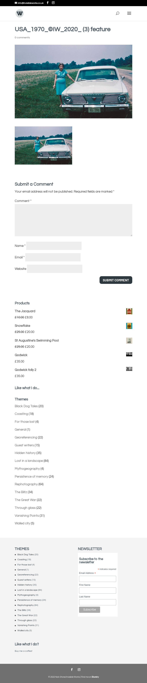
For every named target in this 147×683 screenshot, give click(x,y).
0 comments (22, 37)
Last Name (84, 596)
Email (19, 257)
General (20, 429)
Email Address (87, 573)
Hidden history (25, 453)
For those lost (25, 421)
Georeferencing (26, 437)
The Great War (25, 500)
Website (20, 269)
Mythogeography (27, 468)
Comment (23, 201)
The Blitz (21, 492)
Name (20, 246)
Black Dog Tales (26, 406)
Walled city (22, 523)
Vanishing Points (27, 515)
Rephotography (26, 484)
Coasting (21, 414)
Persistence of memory (31, 476)
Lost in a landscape (29, 461)
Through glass (25, 508)
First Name (84, 585)
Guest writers (24, 445)
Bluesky (95, 677)
